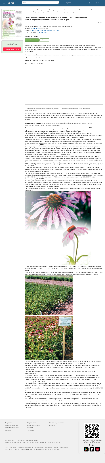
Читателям (30, 430)
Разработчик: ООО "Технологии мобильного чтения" (21, 440)
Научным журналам (33, 425)
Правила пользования (12, 427)
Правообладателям (11, 425)
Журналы (52, 425)
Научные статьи (30, 10)
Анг (101, 22)
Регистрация (99, 3)
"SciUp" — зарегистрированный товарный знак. (30, 449)
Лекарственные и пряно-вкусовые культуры (44, 30)
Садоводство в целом (40, 12)
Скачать (44, 40)
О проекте (8, 423)
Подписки (68, 3)
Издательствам (32, 423)
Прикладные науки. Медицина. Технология (50, 10)
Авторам (30, 427)
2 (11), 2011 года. (42, 32)
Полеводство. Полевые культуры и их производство (64, 12)
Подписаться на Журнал (12, 49)
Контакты (8, 430)
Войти (97, 2)
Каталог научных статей (56, 423)
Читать (32, 40)
